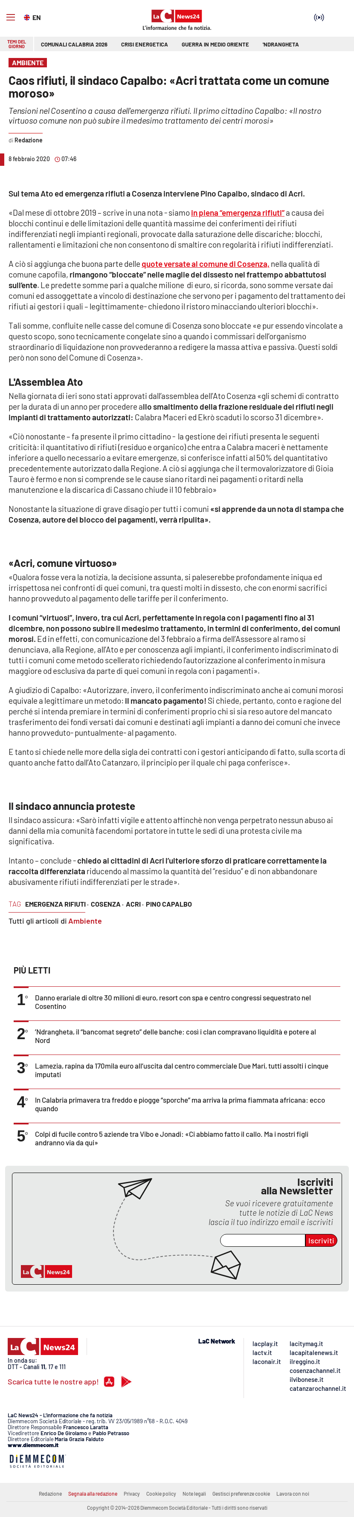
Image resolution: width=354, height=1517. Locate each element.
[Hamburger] (10, 17)
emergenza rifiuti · (57, 904)
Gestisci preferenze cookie (241, 1494)
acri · (135, 904)
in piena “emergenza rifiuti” (237, 212)
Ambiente (85, 920)
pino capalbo (169, 904)
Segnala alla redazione (92, 1494)
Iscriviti (321, 1240)
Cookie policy (161, 1494)
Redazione (50, 1494)
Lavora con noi (292, 1494)
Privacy (132, 1494)
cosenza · (107, 904)
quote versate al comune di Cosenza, (206, 264)
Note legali (194, 1494)
